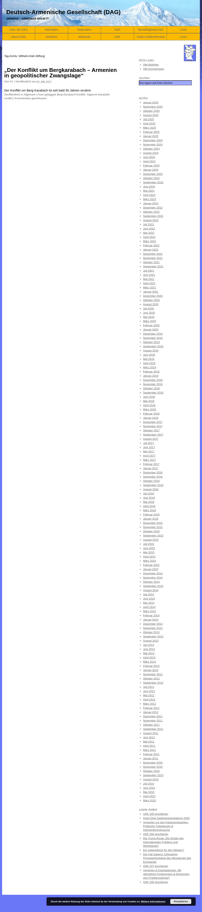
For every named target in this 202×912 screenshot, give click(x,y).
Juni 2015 (149, 548)
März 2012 (149, 703)
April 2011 (149, 745)
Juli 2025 (148, 119)
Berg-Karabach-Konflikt (71, 94)
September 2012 (153, 682)
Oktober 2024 (151, 148)
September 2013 (153, 636)
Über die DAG (18, 29)
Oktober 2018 (151, 388)
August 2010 (150, 779)
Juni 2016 (149, 497)
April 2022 (149, 237)
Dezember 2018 (153, 380)
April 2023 (149, 195)
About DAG (18, 36)
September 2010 (153, 775)
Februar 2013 (151, 665)
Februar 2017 (151, 464)
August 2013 (150, 640)
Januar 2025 (150, 136)
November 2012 (153, 674)
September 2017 (153, 434)
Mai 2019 (148, 359)
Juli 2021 (148, 270)
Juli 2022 (148, 224)
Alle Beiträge (151, 64)
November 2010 (153, 766)
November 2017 (153, 426)
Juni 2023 (149, 186)
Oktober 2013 (151, 632)
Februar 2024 (151, 165)
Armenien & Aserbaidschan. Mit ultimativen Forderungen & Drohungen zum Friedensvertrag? (166, 874)
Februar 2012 (151, 708)
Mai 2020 (148, 317)
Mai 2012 (148, 695)
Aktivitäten (51, 29)
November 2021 (153, 258)
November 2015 (153, 527)
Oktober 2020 (151, 300)
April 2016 (149, 506)
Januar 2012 (150, 712)
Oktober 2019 (151, 342)
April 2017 (149, 455)
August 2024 (150, 153)
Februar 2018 (151, 413)
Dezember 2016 (153, 472)
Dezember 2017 (153, 422)
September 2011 (153, 729)
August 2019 (150, 350)
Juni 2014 (149, 598)
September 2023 (153, 182)
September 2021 (153, 266)
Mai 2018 (148, 401)
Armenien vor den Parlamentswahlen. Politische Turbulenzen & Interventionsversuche (166, 826)
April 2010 (149, 796)
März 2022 (149, 241)
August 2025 (150, 115)
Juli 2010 (148, 783)
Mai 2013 (148, 653)
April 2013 (149, 657)
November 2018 (153, 384)
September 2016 (153, 485)
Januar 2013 (150, 670)
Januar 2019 (150, 375)
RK (11, 81)
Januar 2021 (150, 291)
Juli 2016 (148, 493)
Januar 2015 (150, 569)
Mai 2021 (148, 279)
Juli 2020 (148, 308)
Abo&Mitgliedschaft (150, 29)
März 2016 (149, 510)
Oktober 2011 (151, 724)
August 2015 (150, 539)
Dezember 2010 (153, 762)
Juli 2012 (148, 687)
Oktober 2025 (151, 110)
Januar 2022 (150, 249)
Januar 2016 (150, 518)
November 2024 (153, 144)
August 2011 (150, 733)
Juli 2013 (148, 644)
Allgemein (30, 94)
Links (183, 29)
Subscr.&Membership (151, 36)
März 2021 (149, 287)
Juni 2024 (149, 157)
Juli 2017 (148, 443)
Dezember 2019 (153, 333)
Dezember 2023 (153, 174)
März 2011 (149, 750)
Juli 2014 (148, 594)
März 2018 (149, 409)
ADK (117, 29)
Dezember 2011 (153, 716)
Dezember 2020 (153, 295)
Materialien (84, 29)
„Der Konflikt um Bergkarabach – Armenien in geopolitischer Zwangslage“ (60, 73)
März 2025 (149, 127)
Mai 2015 (148, 552)
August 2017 (150, 438)
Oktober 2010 (151, 771)
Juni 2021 (149, 274)
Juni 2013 (149, 649)
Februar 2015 (151, 565)
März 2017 (149, 459)
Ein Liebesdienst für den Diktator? (163, 850)
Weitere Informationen (153, 901)
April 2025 (149, 123)
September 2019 (153, 346)
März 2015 (149, 560)
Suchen (144, 78)
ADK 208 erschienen (155, 834)
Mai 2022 (148, 232)
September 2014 (153, 586)
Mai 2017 (148, 451)
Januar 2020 (150, 329)
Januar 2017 (150, 468)
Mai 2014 (148, 602)
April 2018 (149, 405)
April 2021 (149, 283)
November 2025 (153, 106)
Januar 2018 (150, 417)
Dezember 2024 (153, 140)
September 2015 (153, 535)
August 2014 (150, 590)
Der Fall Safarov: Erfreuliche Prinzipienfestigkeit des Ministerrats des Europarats (167, 858)
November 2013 (153, 628)
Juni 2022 (149, 228)
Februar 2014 (151, 615)
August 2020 (150, 304)
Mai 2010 (148, 792)
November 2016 (153, 476)
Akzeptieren (181, 901)
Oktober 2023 (151, 178)
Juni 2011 (149, 737)
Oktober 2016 (151, 480)
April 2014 (149, 607)
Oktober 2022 (151, 211)
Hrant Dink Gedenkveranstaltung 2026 (166, 818)
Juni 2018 (149, 396)
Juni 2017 (149, 447)
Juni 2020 (149, 312)
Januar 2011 (150, 758)
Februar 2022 (151, 245)
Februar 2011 (151, 754)
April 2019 (149, 363)
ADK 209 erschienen (155, 814)
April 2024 (149, 161)
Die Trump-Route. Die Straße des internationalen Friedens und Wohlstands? (163, 842)
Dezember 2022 (153, 207)
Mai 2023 (148, 190)
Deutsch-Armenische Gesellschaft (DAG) (63, 12)
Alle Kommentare (153, 68)
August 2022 (150, 220)
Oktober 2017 (151, 430)
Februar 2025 (151, 131)
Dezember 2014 (153, 573)
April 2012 (149, 699)
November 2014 (153, 577)
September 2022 (153, 216)
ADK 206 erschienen (155, 882)
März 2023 (149, 199)
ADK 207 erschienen (155, 866)
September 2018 (153, 392)
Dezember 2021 (153, 253)
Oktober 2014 (151, 581)
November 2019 (153, 338)
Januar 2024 (150, 169)
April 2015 (149, 556)
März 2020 (149, 321)
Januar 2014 (150, 619)
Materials (84, 36)
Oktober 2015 (151, 531)
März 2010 (149, 800)
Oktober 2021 (151, 262)
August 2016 (150, 489)
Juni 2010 (149, 787)
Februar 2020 (151, 325)
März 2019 (149, 367)
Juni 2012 (149, 691)
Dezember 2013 (153, 623)
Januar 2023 (150, 203)
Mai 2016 (148, 502)
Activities (51, 36)
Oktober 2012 (151, 678)
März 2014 (149, 611)
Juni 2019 (149, 354)
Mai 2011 (148, 741)
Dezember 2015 (153, 523)
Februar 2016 (151, 514)
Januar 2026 (150, 102)
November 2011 (153, 720)
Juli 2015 (148, 544)
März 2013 (149, 661)
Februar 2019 (151, 371)
